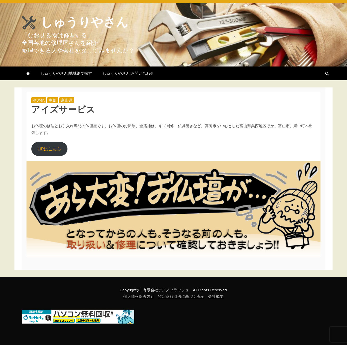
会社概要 (216, 296)
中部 (53, 100)
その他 (39, 100)
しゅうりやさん (84, 22)
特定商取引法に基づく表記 (181, 296)
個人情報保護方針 (138, 296)
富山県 (67, 100)
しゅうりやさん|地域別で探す (66, 73)
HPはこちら (49, 149)
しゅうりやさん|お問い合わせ (128, 73)
